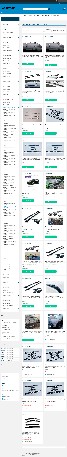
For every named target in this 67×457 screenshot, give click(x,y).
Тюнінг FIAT (6, 66)
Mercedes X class (7, 262)
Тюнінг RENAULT (7, 285)
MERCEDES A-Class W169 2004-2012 (9, 113)
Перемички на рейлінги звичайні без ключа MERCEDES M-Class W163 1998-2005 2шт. (54, 56)
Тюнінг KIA (5, 94)
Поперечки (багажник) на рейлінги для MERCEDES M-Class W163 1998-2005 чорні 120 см (32, 91)
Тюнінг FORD (6, 68)
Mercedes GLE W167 (8, 185)
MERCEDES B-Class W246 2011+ (9, 126)
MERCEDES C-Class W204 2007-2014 (9, 141)
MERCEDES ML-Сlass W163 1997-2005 (10, 207)
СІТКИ (4, 29)
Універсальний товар (8, 32)
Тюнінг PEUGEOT (7, 279)
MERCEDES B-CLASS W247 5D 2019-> (10, 129)
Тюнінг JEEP (6, 91)
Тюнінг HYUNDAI (7, 79)
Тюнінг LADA (6, 97)
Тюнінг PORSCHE (7, 282)
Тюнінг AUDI (6, 40)
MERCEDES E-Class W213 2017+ (9, 168)
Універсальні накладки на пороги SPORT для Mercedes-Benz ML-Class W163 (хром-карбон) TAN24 (55, 400)
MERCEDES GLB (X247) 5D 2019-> (9, 204)
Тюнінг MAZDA (6, 104)
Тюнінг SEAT (6, 287)
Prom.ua (39, 453)
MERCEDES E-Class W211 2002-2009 (9, 162)
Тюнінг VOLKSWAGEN (8, 305)
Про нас (40, 18)
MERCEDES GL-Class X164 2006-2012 (10, 173)
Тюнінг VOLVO (6, 308)
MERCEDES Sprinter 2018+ (10, 236)
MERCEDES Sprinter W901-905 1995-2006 (10, 231)
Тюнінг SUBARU (7, 295)
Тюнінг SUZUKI (6, 298)
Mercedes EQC (7, 260)
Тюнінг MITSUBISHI (7, 272)
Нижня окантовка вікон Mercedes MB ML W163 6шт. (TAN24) (32, 192)
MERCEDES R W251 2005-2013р (9, 257)
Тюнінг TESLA (6, 303)
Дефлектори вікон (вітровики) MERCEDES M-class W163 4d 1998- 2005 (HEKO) (54, 298)
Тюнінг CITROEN (7, 55)
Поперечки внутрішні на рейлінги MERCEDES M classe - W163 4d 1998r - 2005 (32, 56)
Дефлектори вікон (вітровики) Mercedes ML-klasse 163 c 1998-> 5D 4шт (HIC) (32, 332)
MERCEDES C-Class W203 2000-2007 (9, 138)
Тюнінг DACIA (6, 60)
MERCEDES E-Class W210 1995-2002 (9, 159)
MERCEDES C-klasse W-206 (10, 147)
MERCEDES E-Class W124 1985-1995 (9, 156)
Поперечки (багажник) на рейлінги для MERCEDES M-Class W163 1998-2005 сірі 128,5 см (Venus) (55, 91)
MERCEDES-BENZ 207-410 (9, 253)
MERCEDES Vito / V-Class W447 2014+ (9, 248)
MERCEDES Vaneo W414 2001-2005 (9, 239)
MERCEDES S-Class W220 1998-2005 (9, 219)
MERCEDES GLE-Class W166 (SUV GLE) (9, 183)
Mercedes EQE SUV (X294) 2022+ (9, 268)
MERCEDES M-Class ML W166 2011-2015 (9, 213)
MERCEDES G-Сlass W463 (9, 171)
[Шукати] (49, 8)
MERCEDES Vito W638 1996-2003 (10, 242)
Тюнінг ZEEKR (6, 311)
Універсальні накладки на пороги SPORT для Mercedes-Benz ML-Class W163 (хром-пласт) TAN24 (55, 366)
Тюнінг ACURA (6, 35)
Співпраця (33, 18)
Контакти (25, 18)
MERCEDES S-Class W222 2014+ (9, 225)
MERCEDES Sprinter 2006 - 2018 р (9, 234)
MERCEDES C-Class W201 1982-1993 (9, 132)
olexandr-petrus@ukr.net (8, 395)
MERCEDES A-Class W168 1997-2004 (9, 110)
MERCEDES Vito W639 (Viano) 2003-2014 (9, 245)
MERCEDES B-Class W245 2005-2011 (9, 122)
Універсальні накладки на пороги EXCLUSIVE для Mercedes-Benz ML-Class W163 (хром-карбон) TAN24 (32, 400)
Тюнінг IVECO (6, 86)
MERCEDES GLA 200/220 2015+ (9, 200)
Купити (29, 63)
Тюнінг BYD (6, 45)
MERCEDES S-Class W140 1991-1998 (9, 216)
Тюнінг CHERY (6, 47)
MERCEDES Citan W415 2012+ (9, 149)
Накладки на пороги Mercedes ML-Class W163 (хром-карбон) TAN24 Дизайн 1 (32, 159)
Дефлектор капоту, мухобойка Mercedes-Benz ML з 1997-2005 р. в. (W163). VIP (55, 332)
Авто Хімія (5, 24)
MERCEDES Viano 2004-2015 (10, 251)
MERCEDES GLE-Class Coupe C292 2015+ (9, 180)
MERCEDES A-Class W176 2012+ (9, 116)
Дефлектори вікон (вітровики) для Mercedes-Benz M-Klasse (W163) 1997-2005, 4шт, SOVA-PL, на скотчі (31, 433)
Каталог (3, 21)
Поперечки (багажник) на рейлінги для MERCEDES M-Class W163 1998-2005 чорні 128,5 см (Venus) (32, 228)
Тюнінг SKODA (6, 290)
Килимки (5, 27)
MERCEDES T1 (7, 255)
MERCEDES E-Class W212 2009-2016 (9, 165)
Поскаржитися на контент (29, 455)
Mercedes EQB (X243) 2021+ (10, 266)
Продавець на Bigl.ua (33, 454)
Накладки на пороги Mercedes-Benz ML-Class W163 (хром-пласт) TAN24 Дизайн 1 (55, 125)
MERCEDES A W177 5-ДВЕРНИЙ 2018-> (9, 119)
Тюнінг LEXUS (6, 102)
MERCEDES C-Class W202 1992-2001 (9, 135)
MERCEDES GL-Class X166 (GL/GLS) (10, 176)
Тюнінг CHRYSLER (7, 53)
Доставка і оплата (56, 15)
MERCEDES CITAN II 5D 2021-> (9, 153)
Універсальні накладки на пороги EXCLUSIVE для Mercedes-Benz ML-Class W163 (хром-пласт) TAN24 (32, 366)
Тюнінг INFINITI (7, 84)
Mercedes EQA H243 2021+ (9, 264)
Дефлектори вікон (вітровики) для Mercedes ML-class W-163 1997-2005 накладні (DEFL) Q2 (53, 193)
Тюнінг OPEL (6, 277)
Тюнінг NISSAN (6, 274)
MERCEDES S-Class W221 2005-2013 (9, 222)
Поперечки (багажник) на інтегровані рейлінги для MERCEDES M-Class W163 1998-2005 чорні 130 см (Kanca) (32, 298)
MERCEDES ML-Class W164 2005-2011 (10, 210)
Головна (25, 15)
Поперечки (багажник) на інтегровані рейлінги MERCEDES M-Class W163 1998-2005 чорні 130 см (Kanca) (55, 263)
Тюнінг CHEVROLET (7, 50)
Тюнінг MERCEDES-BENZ (9, 107)
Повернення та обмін (43, 15)
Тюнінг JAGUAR (6, 89)
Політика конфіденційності (40, 455)
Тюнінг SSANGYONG (8, 292)
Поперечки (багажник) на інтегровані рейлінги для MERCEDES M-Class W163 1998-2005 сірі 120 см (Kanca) (32, 263)
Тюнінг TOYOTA (6, 300)
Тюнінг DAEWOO (7, 58)
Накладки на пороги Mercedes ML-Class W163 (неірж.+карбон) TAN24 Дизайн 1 (55, 159)
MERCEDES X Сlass (8, 228)
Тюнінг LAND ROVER (8, 99)
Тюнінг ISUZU (6, 81)
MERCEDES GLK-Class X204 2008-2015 (10, 188)
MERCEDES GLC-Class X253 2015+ (10, 191)
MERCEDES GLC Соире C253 (9, 194)
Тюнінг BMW (6, 42)
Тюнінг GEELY (6, 71)
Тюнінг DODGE (6, 63)
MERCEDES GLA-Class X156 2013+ (10, 197)
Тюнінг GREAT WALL (8, 73)
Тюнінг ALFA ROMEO (8, 37)
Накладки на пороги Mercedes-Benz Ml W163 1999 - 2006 (32, 125)
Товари (31, 15)
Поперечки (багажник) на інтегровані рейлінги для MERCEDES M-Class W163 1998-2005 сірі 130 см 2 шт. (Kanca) (54, 228)
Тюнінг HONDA (6, 76)
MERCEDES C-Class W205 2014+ (9, 144)
